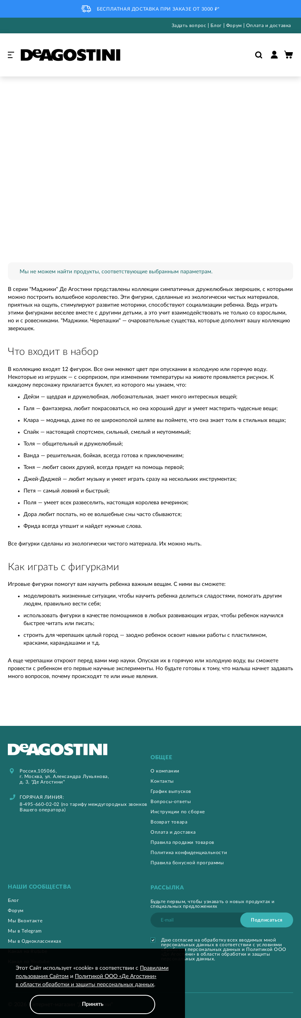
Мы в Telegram (25, 931)
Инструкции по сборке (177, 811)
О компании (165, 771)
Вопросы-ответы (170, 801)
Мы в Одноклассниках (34, 941)
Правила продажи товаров (182, 842)
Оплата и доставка (268, 25)
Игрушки (48, 86)
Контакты (162, 781)
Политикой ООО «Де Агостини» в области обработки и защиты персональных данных (223, 954)
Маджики (81, 86)
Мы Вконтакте (25, 920)
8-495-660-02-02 (40, 804)
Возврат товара (168, 822)
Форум (234, 25)
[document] (92, 989)
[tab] (221, 757)
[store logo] (70, 55)
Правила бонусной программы (187, 862)
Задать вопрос (189, 25)
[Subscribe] (266, 920)
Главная (16, 86)
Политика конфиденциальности (188, 852)
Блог (215, 25)
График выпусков (170, 791)
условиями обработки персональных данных (221, 947)
